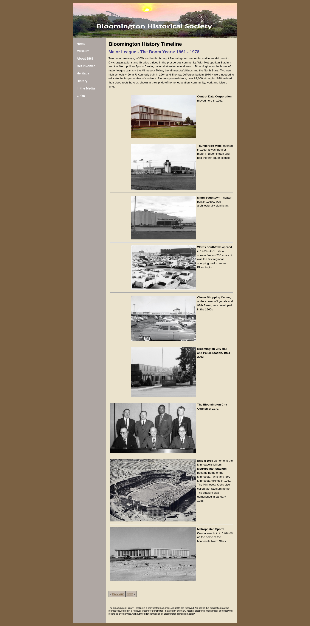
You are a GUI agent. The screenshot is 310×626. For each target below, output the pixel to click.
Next (130, 594)
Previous (118, 594)
